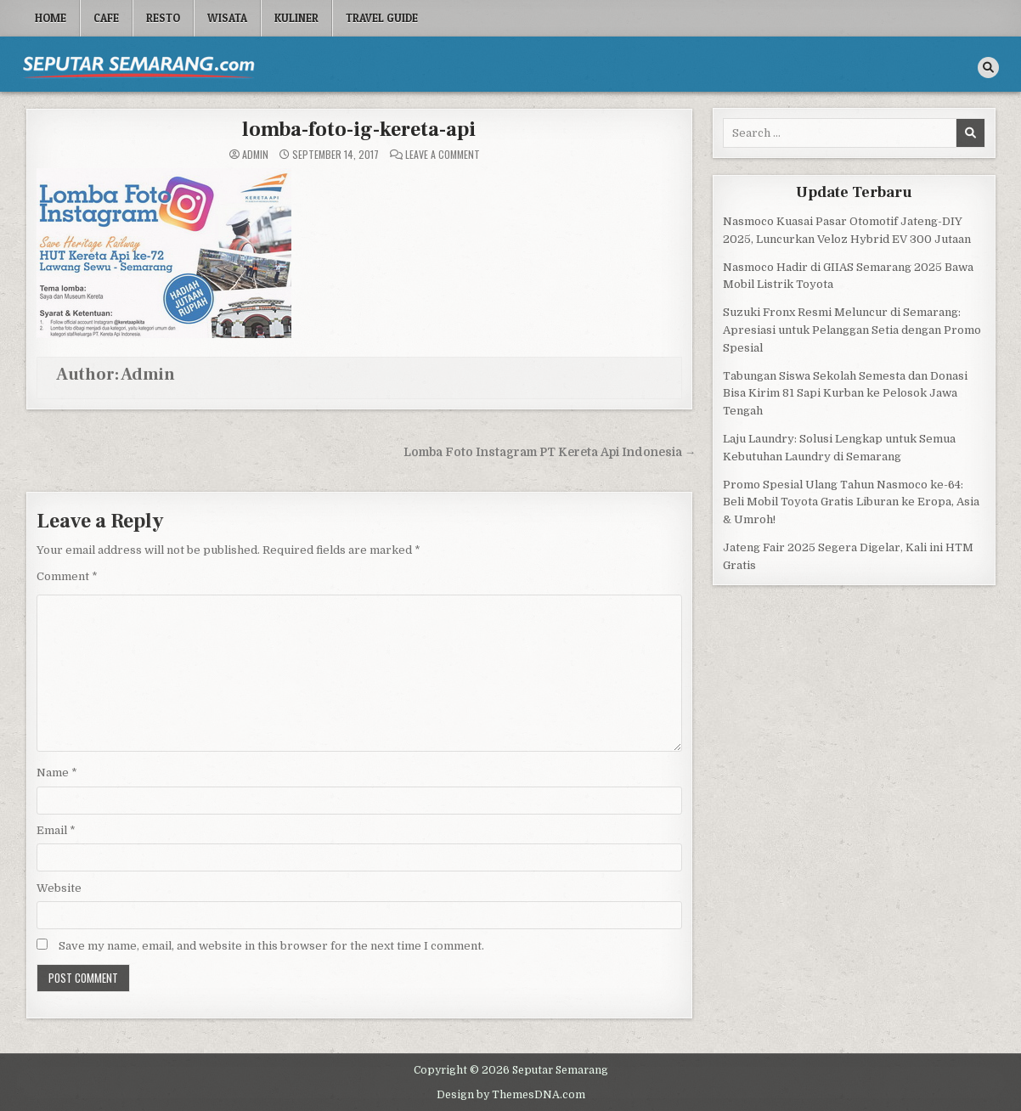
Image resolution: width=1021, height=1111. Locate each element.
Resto (163, 18)
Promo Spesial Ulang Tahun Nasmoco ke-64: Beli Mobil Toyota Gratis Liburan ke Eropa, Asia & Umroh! (851, 502)
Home (50, 18)
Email (56, 830)
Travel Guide (382, 18)
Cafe (106, 18)
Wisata (227, 18)
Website (59, 888)
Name (57, 772)
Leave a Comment (442, 154)
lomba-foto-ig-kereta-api (359, 129)
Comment (67, 576)
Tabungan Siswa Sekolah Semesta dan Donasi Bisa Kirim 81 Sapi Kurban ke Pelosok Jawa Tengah (845, 393)
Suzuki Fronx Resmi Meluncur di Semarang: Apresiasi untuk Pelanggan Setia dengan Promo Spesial (852, 330)
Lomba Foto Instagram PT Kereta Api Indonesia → (550, 452)
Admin (255, 154)
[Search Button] (988, 67)
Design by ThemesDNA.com (511, 1095)
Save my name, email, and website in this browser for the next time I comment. (271, 945)
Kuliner (296, 18)
